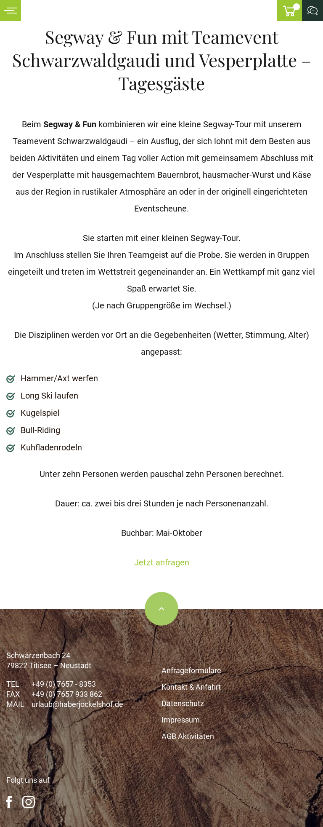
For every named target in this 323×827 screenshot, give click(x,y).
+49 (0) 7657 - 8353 (64, 684)
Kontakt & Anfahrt (191, 686)
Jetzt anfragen (161, 562)
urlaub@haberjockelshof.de (77, 704)
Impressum (181, 719)
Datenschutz (183, 703)
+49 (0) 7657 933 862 (67, 694)
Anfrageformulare (191, 670)
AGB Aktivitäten (188, 736)
